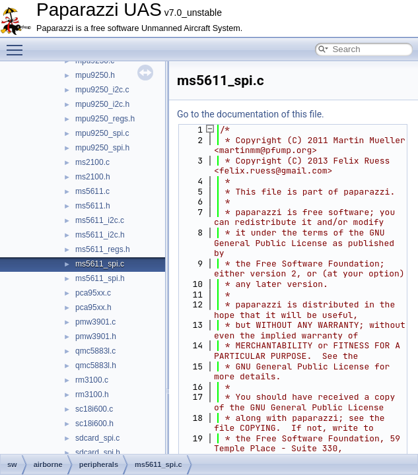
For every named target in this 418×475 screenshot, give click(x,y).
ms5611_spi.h (100, 278)
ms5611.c (92, 191)
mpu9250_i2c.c (102, 89)
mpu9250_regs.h (105, 118)
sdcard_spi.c (97, 438)
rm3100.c (91, 380)
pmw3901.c (95, 322)
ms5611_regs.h (102, 249)
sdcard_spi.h (97, 452)
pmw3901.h (95, 336)
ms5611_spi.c (99, 264)
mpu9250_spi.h (102, 147)
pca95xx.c (93, 293)
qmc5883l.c (95, 351)
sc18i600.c (94, 409)
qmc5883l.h (95, 365)
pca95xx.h (93, 307)
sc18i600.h (94, 423)
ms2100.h (92, 176)
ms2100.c (92, 162)
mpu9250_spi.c (102, 133)
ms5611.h (92, 205)
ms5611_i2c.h (100, 234)
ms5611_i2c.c (99, 220)
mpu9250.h (95, 75)
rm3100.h (92, 394)
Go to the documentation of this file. (250, 114)
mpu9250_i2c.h (102, 104)
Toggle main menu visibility (18, 44)
